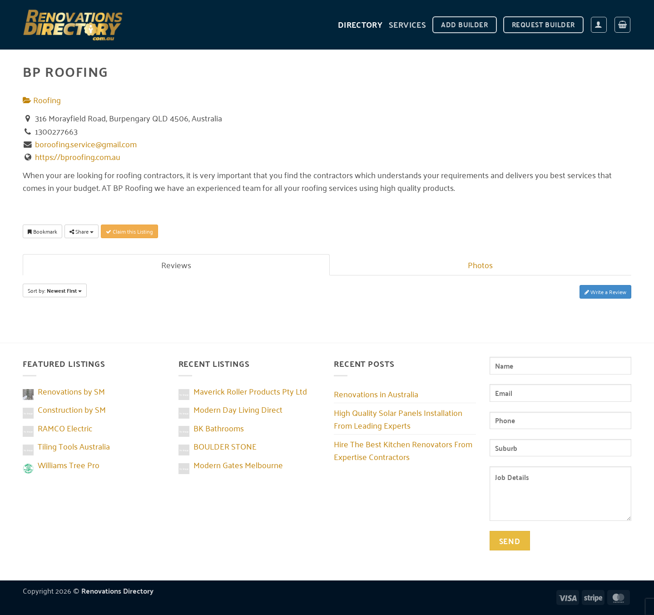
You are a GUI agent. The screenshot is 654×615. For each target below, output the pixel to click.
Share (81, 231)
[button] (599, 25)
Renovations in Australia (376, 393)
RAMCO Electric (65, 427)
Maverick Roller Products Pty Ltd (250, 391)
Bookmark (42, 231)
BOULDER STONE (225, 446)
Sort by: (55, 290)
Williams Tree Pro (68, 464)
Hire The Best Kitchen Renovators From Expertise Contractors (403, 450)
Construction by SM (72, 409)
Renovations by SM (71, 391)
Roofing (42, 99)
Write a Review (605, 291)
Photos (480, 264)
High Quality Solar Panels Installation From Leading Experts (398, 418)
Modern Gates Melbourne (238, 464)
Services (407, 24)
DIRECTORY (360, 24)
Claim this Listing (129, 231)
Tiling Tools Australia (74, 446)
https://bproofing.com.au (77, 156)
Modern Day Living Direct (237, 409)
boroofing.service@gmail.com (86, 143)
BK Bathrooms (218, 427)
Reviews (176, 264)
